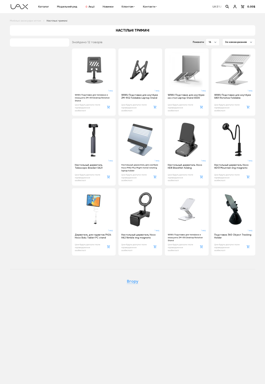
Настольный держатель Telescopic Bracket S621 (89, 166)
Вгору (132, 281)
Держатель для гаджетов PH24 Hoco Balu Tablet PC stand (93, 236)
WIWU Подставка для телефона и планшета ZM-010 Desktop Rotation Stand (185, 237)
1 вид (110, 90)
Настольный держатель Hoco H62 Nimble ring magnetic (138, 236)
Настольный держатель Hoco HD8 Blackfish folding (185, 166)
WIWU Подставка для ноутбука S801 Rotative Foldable (232, 96)
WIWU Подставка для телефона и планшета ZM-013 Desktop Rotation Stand (92, 98)
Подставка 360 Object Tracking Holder (232, 236)
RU (219, 6)
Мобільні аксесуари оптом (25, 20)
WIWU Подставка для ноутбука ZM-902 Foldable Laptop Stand (139, 96)
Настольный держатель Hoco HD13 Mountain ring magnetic (231, 166)
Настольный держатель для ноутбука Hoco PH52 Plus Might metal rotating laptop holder (139, 168)
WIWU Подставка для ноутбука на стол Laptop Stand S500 (186, 96)
